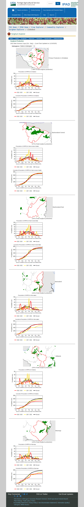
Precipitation (23, 38)
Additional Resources (58, 38)
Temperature (31, 38)
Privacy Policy (33, 502)
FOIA (32, 501)
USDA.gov (25, 499)
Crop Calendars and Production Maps (53, 10)
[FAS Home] (20, 3)
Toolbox (11, 38)
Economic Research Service (38, 499)
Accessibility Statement (20, 502)
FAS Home (13, 27)
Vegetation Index (47, 38)
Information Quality (63, 502)
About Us (52, 15)
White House (24, 504)
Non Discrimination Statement (47, 502)
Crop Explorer (37, 27)
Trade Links (26, 501)
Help (44, 15)
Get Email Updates (66, 494)
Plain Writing (17, 501)
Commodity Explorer (55, 27)
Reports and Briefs (22, 10)
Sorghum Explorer (17, 30)
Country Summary (35, 10)
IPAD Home (24, 27)
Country (17, 38)
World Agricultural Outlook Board (57, 499)
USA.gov (16, 504)
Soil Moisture (39, 38)
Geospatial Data (16, 15)
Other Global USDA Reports (31, 15)
